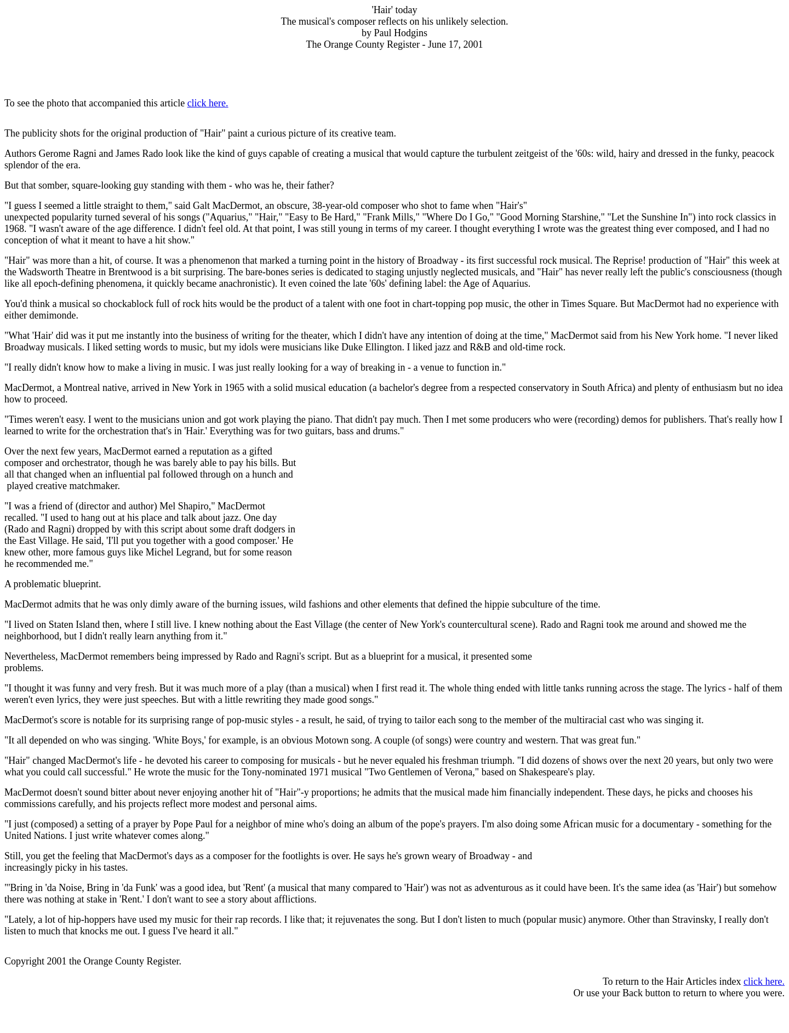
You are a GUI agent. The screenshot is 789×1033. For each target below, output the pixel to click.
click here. (207, 103)
